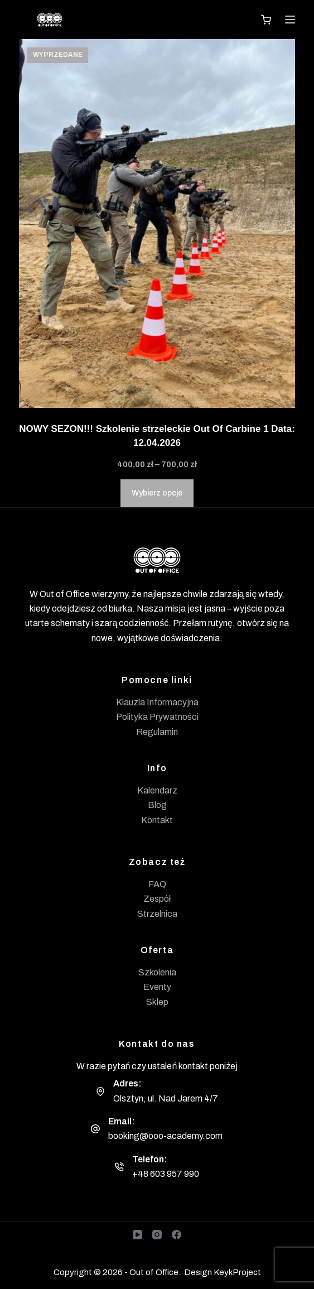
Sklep (157, 1002)
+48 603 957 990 (165, 1174)
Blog (157, 805)
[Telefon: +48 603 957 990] (119, 1166)
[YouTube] (137, 1234)
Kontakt (157, 820)
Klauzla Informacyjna (157, 702)
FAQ (157, 884)
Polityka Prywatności (157, 717)
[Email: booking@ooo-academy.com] (95, 1128)
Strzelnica (157, 913)
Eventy (157, 987)
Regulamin (157, 732)
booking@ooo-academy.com (165, 1136)
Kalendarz (157, 790)
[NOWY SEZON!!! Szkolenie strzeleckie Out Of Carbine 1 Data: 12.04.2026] (157, 223)
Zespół (157, 898)
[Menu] (290, 20)
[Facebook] (176, 1234)
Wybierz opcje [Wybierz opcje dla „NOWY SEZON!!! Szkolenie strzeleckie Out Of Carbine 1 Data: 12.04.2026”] (157, 493)
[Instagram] (157, 1234)
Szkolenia (157, 972)
